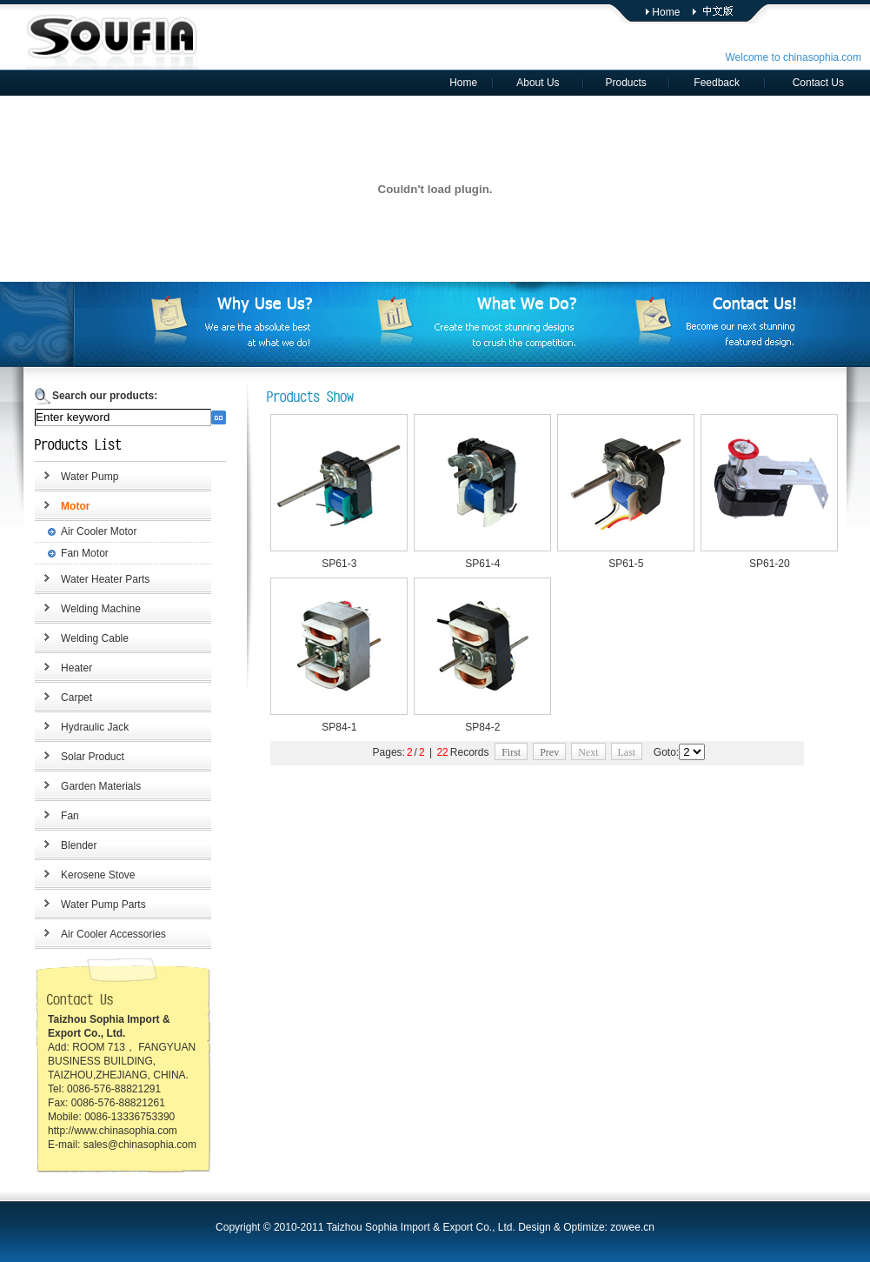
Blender (78, 845)
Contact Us (818, 83)
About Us (537, 83)
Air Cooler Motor (98, 531)
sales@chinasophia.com (139, 1144)
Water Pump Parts (103, 904)
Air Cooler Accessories (113, 934)
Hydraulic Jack (95, 727)
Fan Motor (85, 553)
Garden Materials (101, 786)
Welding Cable (95, 638)
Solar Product (92, 757)
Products (625, 83)
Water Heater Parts (105, 579)
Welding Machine (101, 609)
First (511, 752)
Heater (76, 668)
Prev (549, 752)
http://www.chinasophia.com (112, 1131)
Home (666, 12)
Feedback (717, 83)
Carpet (76, 697)
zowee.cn (632, 1227)
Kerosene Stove (98, 875)
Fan (70, 816)
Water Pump (89, 477)
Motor (75, 506)
